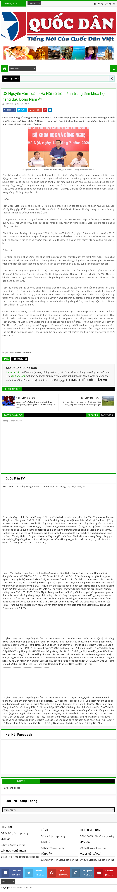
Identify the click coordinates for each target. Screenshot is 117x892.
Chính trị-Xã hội (19, 359)
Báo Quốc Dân (13, 372)
